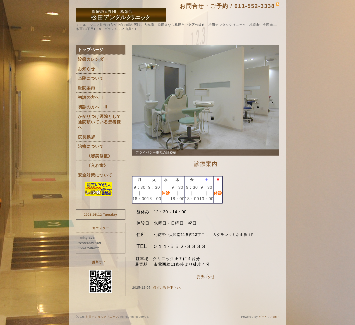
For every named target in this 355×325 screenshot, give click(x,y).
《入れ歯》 (93, 165)
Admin (275, 316)
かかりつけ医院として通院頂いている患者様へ (99, 122)
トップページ (91, 49)
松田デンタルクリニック (102, 316)
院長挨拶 (86, 137)
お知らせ (86, 69)
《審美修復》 (95, 156)
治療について (91, 146)
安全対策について (95, 175)
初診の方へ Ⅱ (93, 107)
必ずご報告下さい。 (168, 287)
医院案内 (86, 88)
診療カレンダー (93, 59)
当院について (91, 78)
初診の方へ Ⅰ (91, 97)
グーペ (263, 316)
